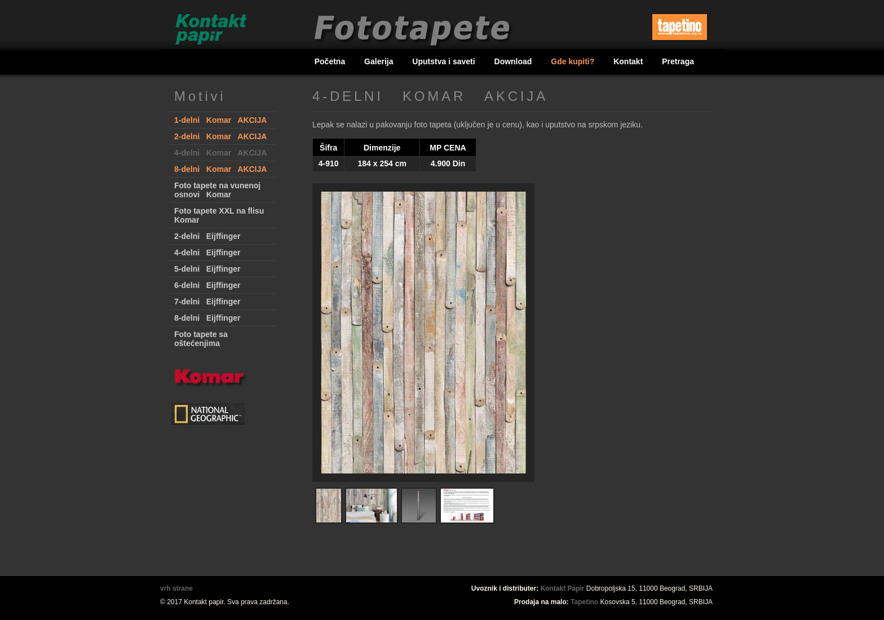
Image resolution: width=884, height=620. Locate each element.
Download (514, 61)
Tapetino (584, 602)
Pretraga (678, 61)
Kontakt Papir (563, 588)
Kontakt (629, 61)
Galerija (379, 61)
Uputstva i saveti (444, 61)
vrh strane (176, 588)
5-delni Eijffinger (207, 268)
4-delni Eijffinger (207, 252)
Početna (331, 61)
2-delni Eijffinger (207, 236)
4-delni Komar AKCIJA (220, 152)
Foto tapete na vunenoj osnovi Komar (217, 190)
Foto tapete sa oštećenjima (201, 339)
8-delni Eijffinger (207, 317)
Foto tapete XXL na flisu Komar (219, 215)
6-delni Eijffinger (207, 285)
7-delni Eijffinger (207, 301)
